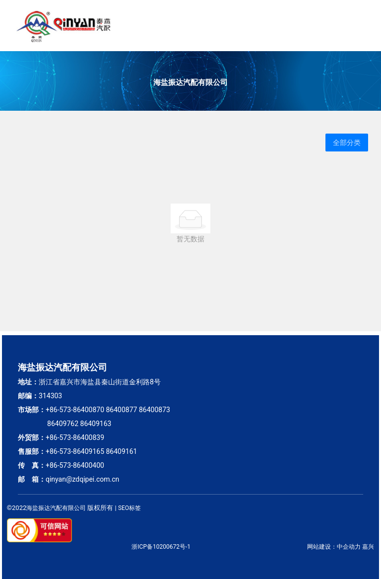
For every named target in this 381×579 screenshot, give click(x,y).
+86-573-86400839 (75, 437)
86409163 (96, 424)
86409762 (62, 424)
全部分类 (347, 142)
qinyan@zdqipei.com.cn (82, 479)
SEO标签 (129, 508)
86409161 (121, 451)
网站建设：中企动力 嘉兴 (340, 546)
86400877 (121, 410)
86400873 (154, 410)
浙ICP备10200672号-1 (160, 546)
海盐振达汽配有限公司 (190, 82)
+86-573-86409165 (75, 451)
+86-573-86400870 (75, 410)
